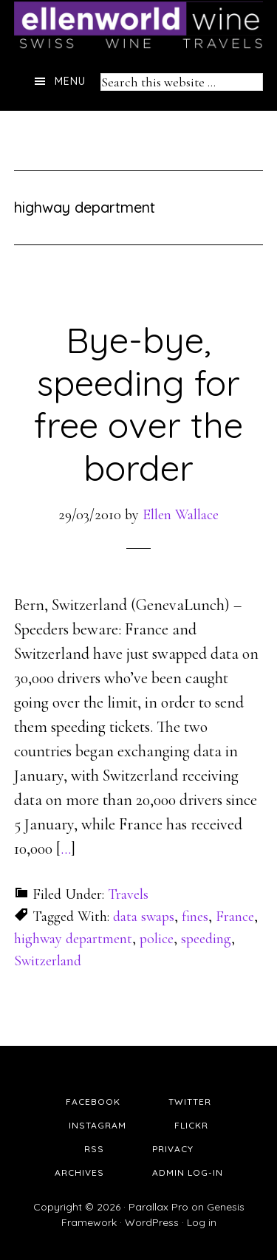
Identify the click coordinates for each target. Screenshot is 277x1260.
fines (195, 916)
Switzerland (47, 961)
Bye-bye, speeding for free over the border (138, 404)
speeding (206, 939)
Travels (128, 894)
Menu (70, 81)
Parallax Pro (158, 1206)
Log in (201, 1222)
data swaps (143, 916)
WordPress (152, 1222)
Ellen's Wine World (139, 26)
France (235, 916)
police (157, 939)
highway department (73, 939)
